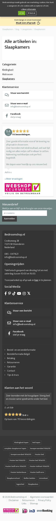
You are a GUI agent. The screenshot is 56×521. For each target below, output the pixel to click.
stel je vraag (12, 115)
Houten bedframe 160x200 (15, 466)
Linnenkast (43, 478)
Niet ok (31, 13)
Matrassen (7, 74)
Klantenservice (10, 87)
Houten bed (39, 454)
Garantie (11, 367)
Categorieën (9, 64)
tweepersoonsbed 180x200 (21, 454)
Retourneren (13, 362)
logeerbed (20, 484)
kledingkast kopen (21, 442)
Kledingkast (7, 70)
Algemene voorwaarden (41, 497)
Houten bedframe (37, 472)
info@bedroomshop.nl (17, 105)
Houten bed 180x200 (37, 460)
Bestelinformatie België (18, 354)
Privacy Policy (44, 500)
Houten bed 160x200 (17, 460)
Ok (21, 13)
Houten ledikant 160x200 (39, 466)
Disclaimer (14, 500)
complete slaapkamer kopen (15, 448)
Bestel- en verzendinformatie (21, 350)
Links (24, 504)
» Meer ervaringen (13, 179)
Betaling (11, 358)
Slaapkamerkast (13, 478)
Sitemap (34, 504)
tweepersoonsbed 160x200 (40, 448)
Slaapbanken (33, 484)
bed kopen (36, 442)
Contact (11, 371)
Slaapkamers (8, 79)
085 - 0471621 (11, 254)
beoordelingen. (26, 419)
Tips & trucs (13, 375)
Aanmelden (9, 219)
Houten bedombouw (18, 472)
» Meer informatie (28, 9)
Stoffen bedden (29, 478)
